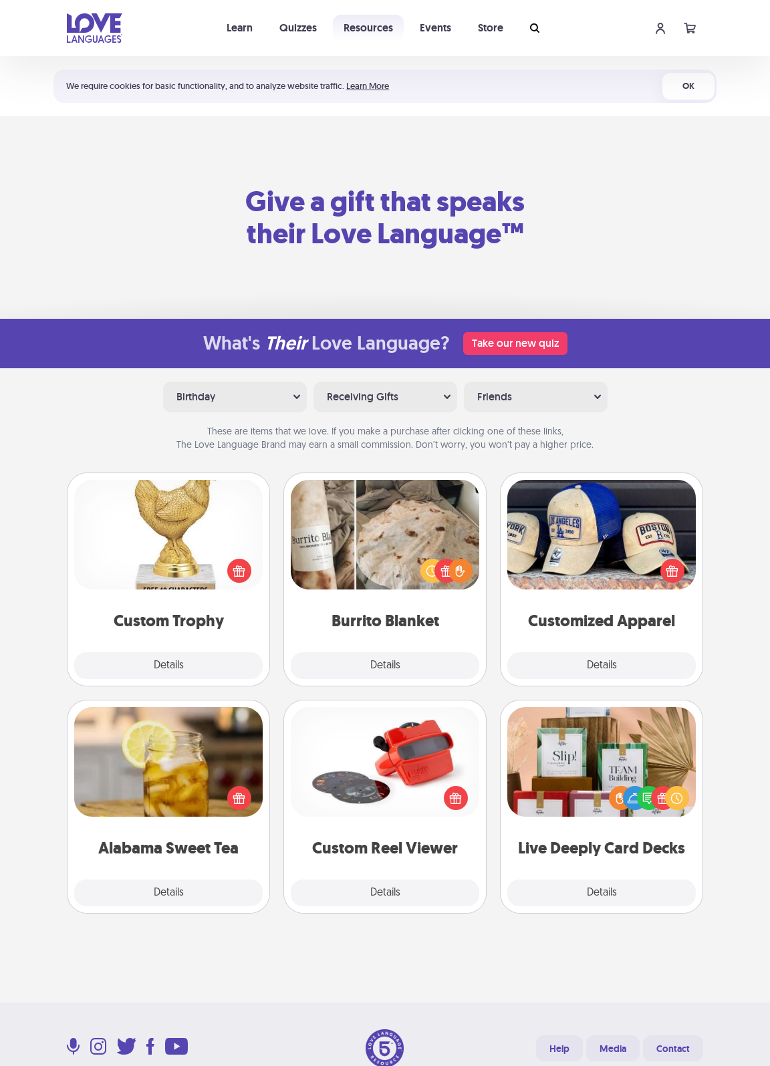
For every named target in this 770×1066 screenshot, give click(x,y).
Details (169, 665)
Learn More (367, 86)
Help (559, 1049)
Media (613, 1049)
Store (490, 28)
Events (435, 28)
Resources (368, 28)
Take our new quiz (515, 343)
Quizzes (298, 28)
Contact (673, 1049)
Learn (240, 28)
